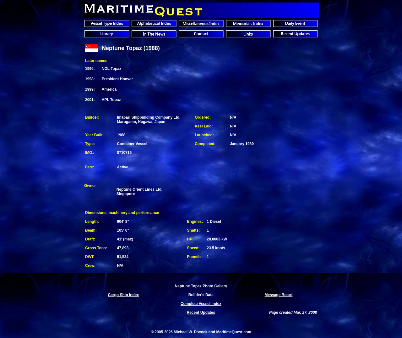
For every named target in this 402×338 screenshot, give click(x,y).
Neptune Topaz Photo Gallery (201, 286)
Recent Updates (201, 312)
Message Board (279, 295)
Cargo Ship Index (123, 295)
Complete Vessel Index (201, 303)
